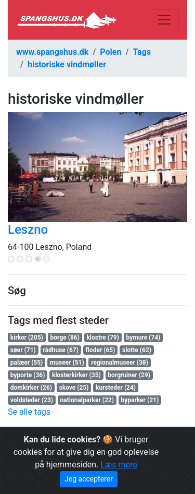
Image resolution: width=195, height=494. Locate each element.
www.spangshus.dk (52, 52)
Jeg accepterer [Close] (88, 479)
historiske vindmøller (67, 64)
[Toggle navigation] (164, 19)
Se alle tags (29, 412)
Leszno (28, 229)
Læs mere (118, 464)
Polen (110, 52)
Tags (142, 52)
